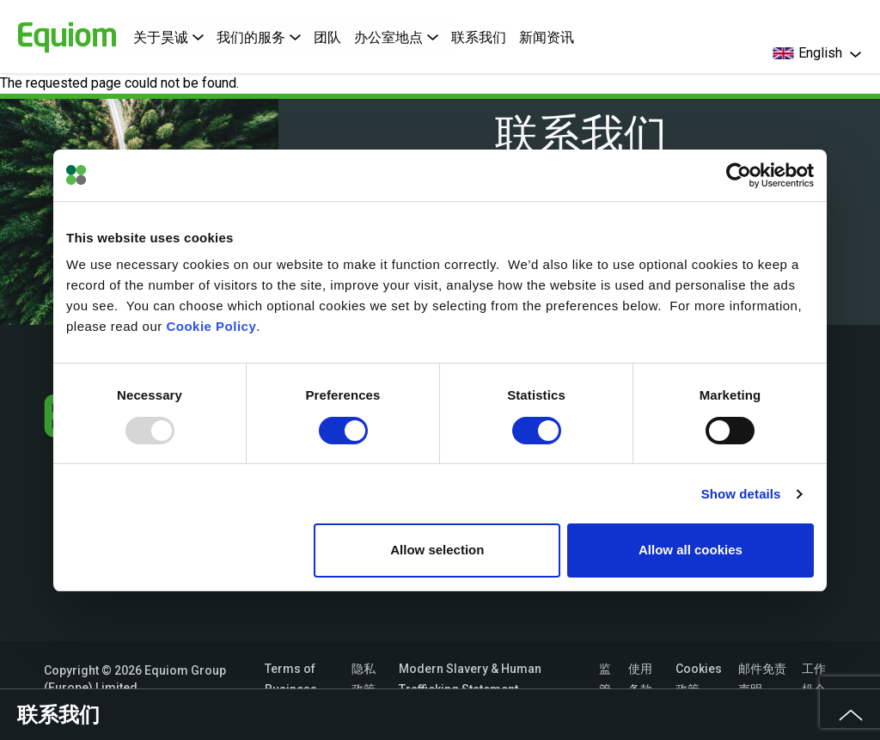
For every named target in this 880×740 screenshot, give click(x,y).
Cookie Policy (211, 326)
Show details (741, 493)
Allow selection (437, 549)
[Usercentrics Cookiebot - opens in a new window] (738, 175)
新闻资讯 (546, 37)
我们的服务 (259, 37)
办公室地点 (396, 37)
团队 (327, 37)
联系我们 (478, 37)
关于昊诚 (168, 37)
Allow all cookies (690, 549)
